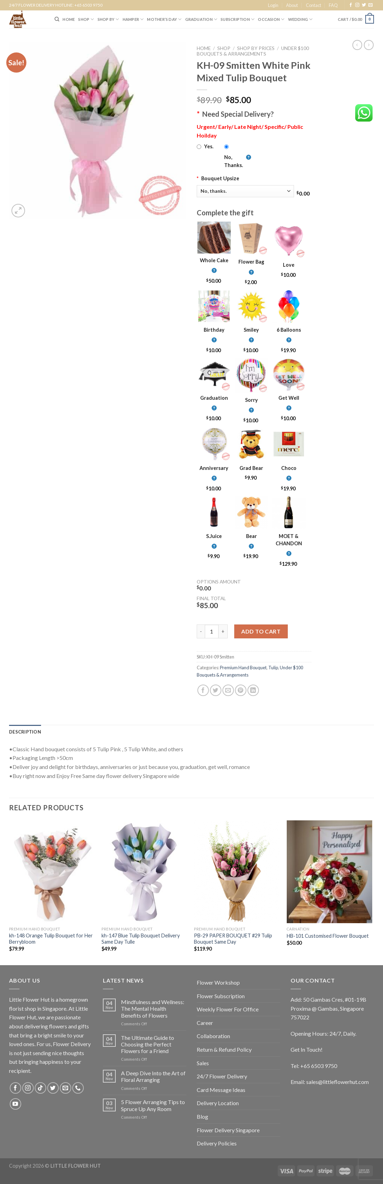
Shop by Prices (256, 48)
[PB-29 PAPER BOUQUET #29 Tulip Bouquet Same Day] (237, 871)
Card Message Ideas (221, 1089)
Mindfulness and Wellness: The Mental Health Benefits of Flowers (152, 1008)
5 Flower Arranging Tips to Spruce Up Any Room (153, 1105)
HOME (69, 19)
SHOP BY (108, 19)
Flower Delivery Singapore (228, 1130)
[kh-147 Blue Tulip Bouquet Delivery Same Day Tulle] (144, 871)
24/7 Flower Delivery (222, 1076)
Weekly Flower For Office (228, 1009)
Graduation (201, 19)
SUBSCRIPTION (237, 19)
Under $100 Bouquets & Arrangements (253, 51)
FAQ (333, 5)
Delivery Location (218, 1103)
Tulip (273, 667)
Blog (202, 1116)
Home (204, 48)
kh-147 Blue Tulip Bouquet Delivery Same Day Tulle (140, 939)
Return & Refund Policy (224, 1049)
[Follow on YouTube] (15, 1104)
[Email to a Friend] (228, 690)
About (292, 5)
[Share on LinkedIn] (253, 690)
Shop (223, 48)
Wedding (300, 19)
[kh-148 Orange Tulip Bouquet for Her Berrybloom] (52, 871)
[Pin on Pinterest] (240, 690)
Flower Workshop (218, 982)
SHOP (86, 19)
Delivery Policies (217, 1143)
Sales (203, 1063)
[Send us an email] (370, 5)
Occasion (271, 19)
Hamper (133, 19)
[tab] (25, 732)
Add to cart (260, 631)
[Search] (57, 19)
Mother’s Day (164, 19)
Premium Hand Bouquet (243, 667)
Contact (313, 5)
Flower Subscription (221, 996)
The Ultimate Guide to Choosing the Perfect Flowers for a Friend (147, 1044)
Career (205, 1022)
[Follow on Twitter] (364, 5)
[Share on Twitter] (215, 690)
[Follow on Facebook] (351, 5)
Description (25, 732)
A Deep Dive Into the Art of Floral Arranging (153, 1076)
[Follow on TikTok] (40, 1088)
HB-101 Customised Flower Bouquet (328, 936)
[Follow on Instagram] (357, 5)
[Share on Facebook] (203, 690)
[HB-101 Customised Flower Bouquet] (330, 871)
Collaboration (213, 1036)
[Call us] (78, 1088)
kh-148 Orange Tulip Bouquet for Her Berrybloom (51, 939)
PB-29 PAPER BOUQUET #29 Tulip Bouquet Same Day (233, 939)
